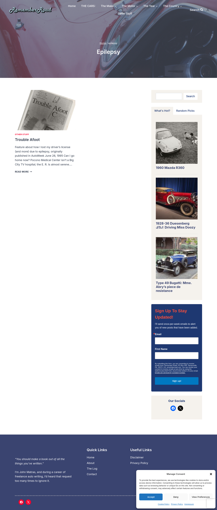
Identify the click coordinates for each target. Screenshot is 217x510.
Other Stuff (125, 13)
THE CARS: (88, 6)
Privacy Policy (177, 504)
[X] (28, 502)
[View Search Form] (196, 9)
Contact (92, 474)
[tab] (162, 111)
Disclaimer (137, 457)
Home (72, 6)
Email (158, 334)
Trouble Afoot (27, 139)
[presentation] (45, 110)
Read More (23, 171)
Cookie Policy (163, 504)
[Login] (207, 10)
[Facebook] (21, 502)
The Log (92, 468)
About (90, 463)
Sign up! (176, 380)
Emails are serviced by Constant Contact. (170, 373)
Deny (175, 497)
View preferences (201, 497)
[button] (210, 474)
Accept (151, 497)
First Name (161, 349)
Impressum (189, 504)
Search (190, 96)
